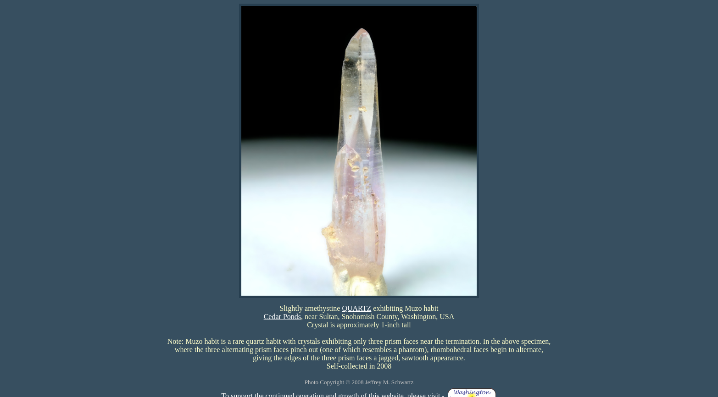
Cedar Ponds (282, 316)
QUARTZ (356, 308)
